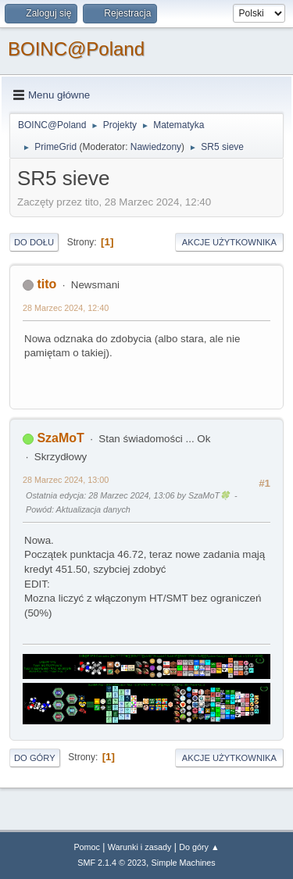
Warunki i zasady (140, 847)
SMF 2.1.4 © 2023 (111, 862)
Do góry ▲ (199, 847)
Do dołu (34, 242)
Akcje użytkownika (229, 242)
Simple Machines (184, 862)
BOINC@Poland (76, 48)
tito (46, 284)
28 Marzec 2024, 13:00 (66, 479)
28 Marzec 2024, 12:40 (66, 308)
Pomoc (86, 847)
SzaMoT (60, 438)
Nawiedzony (155, 146)
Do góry (34, 758)
